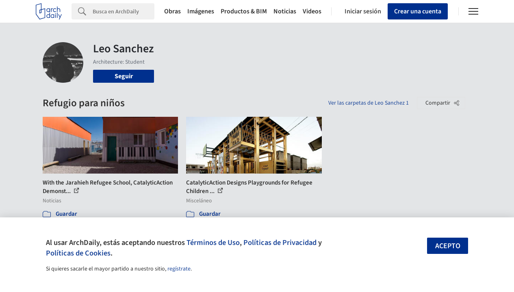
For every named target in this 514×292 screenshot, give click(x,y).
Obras (172, 11)
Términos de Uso (213, 242)
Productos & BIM (244, 11)
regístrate (179, 269)
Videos (312, 11)
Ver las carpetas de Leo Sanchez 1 (368, 103)
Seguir (124, 76)
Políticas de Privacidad (280, 242)
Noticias (284, 11)
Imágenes (200, 11)
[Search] (123, 11)
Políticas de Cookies (78, 253)
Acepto (447, 246)
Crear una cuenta (417, 11)
